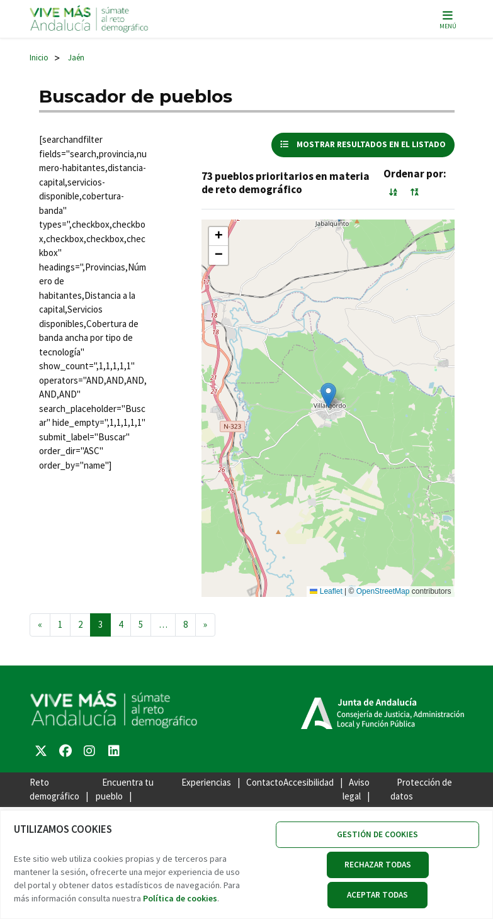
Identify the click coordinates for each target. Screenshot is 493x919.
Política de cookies (180, 898)
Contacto (264, 782)
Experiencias (206, 782)
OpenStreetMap (383, 591)
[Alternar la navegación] (448, 19)
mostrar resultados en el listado (363, 144)
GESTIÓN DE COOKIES (377, 834)
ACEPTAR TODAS (377, 894)
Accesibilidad (308, 782)
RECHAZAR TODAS (377, 864)
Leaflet (326, 591)
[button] (328, 395)
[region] (246, 864)
